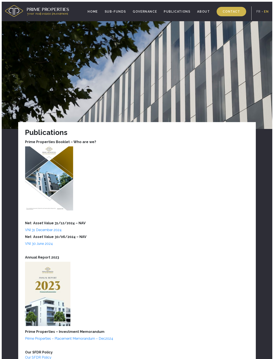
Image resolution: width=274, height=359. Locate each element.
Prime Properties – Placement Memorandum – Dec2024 (69, 339)
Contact (231, 11)
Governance (145, 11)
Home (93, 11)
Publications (177, 11)
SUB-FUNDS (115, 11)
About (203, 11)
